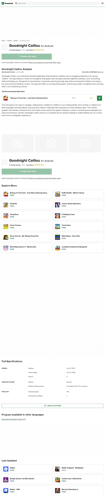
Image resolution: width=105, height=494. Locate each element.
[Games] (16, 41)
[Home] (3, 41)
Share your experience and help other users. (45, 63)
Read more (100, 72)
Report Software (52, 405)
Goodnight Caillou (31, 45)
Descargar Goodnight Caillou (12, 419)
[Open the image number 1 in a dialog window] (51, 143)
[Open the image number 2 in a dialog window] (85, 143)
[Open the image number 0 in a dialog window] (18, 143)
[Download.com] (7, 3)
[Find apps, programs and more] (57, 3)
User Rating (35, 50)
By (15, 50)
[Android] (9, 41)
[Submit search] (16, 3)
